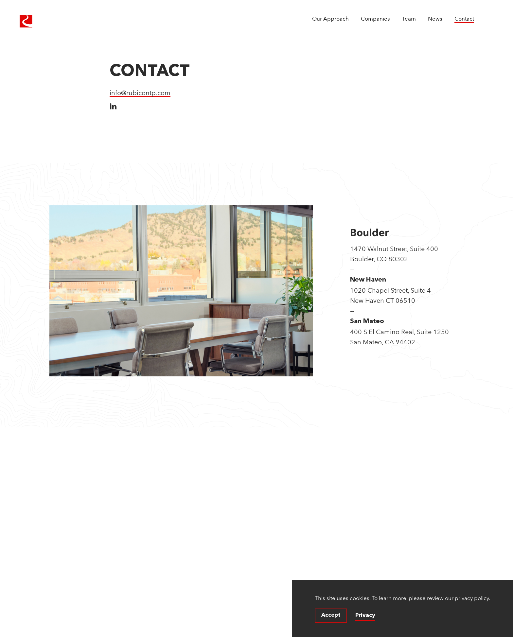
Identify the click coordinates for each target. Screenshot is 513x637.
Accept (331, 615)
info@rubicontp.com (140, 93)
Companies (375, 18)
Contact (464, 18)
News (435, 18)
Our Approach (330, 18)
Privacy (365, 615)
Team (409, 18)
